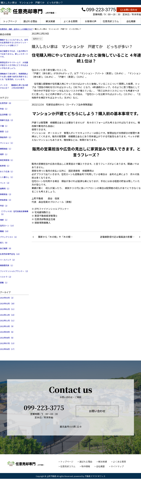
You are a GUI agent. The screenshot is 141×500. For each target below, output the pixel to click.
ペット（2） (5, 182)
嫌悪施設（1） (6, 148)
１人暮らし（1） (7, 177)
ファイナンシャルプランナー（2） (14, 271)
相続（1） (4, 219)
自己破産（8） (6, 248)
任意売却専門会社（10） (10, 254)
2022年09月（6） (7, 331)
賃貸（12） (4, 131)
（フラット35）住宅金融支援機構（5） (14, 213)
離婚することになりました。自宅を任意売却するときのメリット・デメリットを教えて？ (14, 42)
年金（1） (4, 108)
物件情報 (85, 466)
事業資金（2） (6, 194)
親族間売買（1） (7, 265)
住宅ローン (37, 38)
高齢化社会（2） (7, 120)
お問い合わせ (128, 9)
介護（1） (4, 125)
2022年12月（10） (8, 314)
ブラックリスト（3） (9, 237)
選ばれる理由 (30, 21)
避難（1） (4, 282)
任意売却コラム (111, 21)
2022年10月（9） (7, 326)
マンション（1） (7, 143)
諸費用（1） (5, 188)
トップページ (10, 21)
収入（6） (4, 242)
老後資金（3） (6, 199)
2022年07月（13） (8, 343)
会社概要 (131, 21)
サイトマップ (117, 466)
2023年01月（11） (8, 309)
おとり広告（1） (7, 171)
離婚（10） (4, 231)
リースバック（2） (8, 259)
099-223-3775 (99, 9)
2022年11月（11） (8, 320)
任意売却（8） (6, 103)
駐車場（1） (5, 165)
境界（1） (4, 154)
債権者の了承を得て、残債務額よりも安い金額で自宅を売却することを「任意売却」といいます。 (14, 76)
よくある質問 (70, 21)
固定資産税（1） (7, 160)
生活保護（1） (6, 114)
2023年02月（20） (8, 303)
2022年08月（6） (7, 337)
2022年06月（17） (8, 349)
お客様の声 (90, 21)
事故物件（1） (6, 137)
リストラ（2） (6, 276)
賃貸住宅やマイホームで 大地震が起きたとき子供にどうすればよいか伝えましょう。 (14, 65)
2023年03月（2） (7, 297)
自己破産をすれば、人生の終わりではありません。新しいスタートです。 (14, 54)
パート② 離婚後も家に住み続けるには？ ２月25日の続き (14, 86)
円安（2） (4, 205)
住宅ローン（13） (7, 225)
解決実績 (50, 21)
